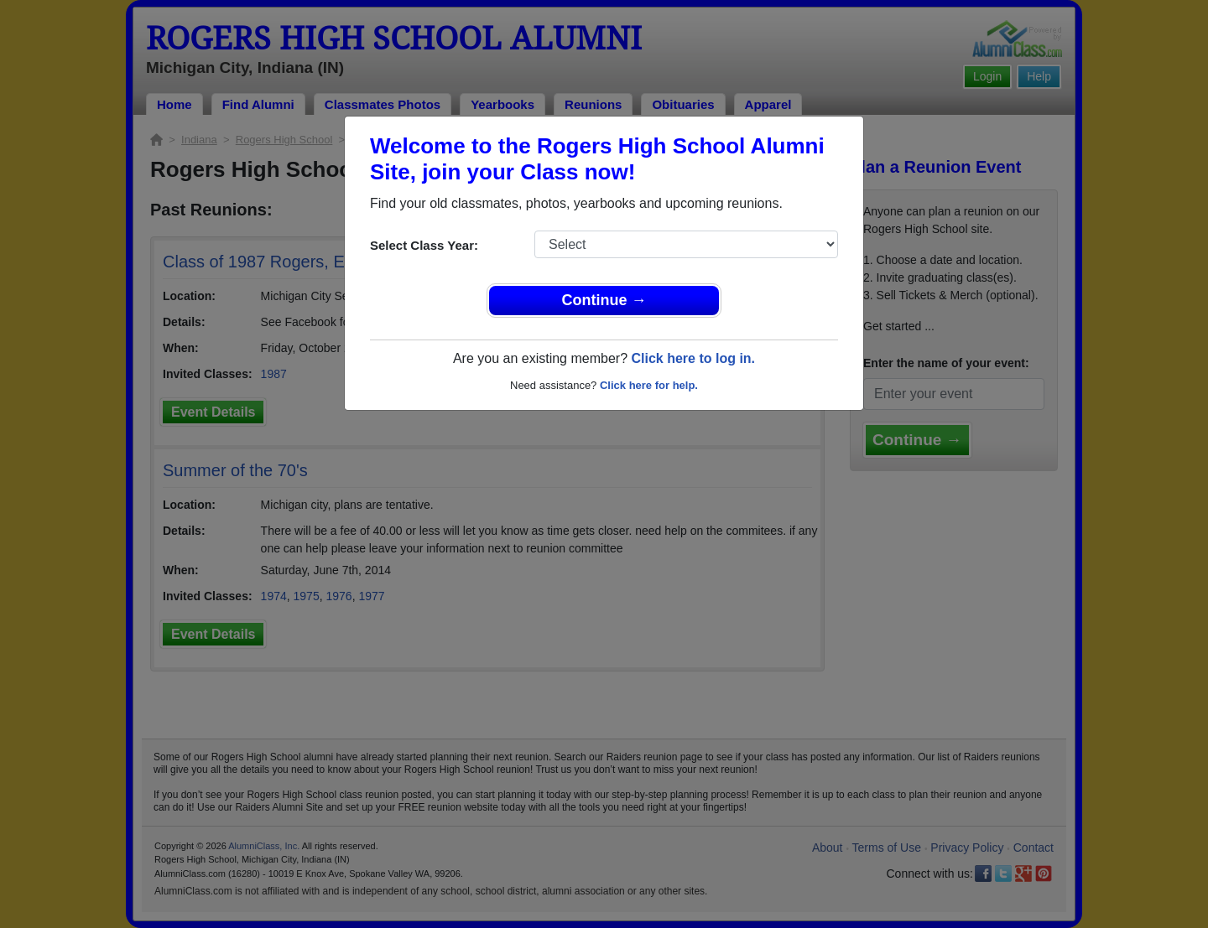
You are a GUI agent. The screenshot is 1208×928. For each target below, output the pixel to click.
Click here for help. (649, 385)
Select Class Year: (424, 245)
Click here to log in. (693, 358)
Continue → (604, 300)
